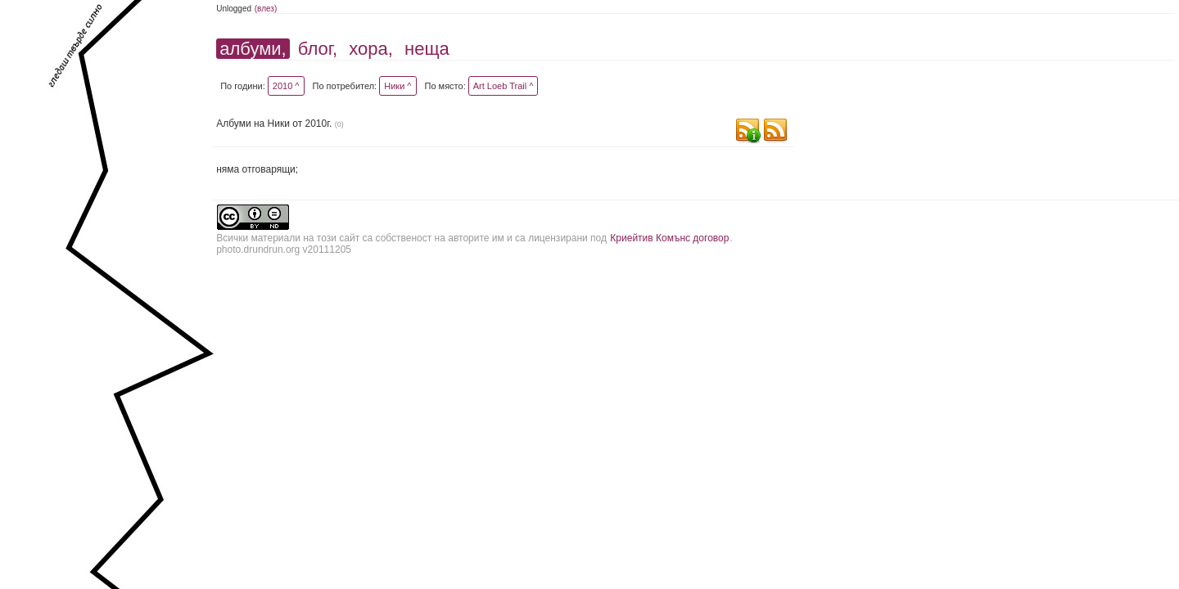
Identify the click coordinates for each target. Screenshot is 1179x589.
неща (426, 48)
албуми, (252, 48)
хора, (371, 48)
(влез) (266, 8)
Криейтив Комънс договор (669, 238)
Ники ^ (397, 86)
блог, (317, 48)
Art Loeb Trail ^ (503, 86)
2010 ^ (286, 86)
